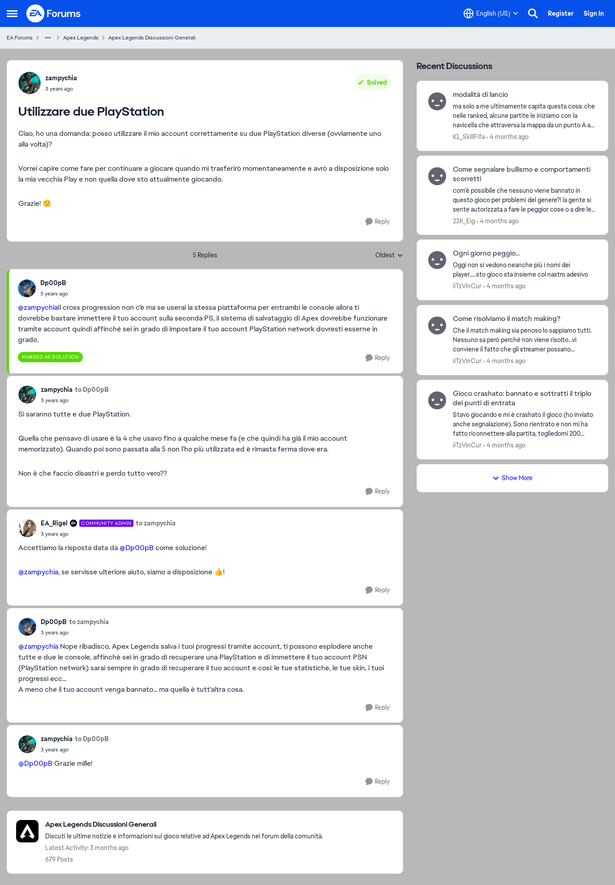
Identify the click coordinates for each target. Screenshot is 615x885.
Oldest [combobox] (389, 255)
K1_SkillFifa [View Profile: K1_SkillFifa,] (469, 137)
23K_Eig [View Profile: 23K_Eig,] (464, 221)
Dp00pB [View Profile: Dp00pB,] (53, 283)
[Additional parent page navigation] (48, 37)
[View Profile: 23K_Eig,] (437, 176)
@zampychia (38, 307)
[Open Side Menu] (12, 13)
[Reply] (377, 222)
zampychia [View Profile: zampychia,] (61, 78)
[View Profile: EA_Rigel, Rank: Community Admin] (27, 528)
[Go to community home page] (53, 13)
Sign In (594, 13)
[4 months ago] (507, 137)
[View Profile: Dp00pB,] (27, 288)
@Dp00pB (137, 547)
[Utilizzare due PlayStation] (54, 294)
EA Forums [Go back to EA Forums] (20, 37)
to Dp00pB (92, 390)
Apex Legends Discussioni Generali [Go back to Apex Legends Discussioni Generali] (152, 37)
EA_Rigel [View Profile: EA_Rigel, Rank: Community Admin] (54, 523)
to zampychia (156, 523)
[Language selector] (491, 13)
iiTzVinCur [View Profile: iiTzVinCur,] (467, 286)
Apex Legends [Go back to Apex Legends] (81, 37)
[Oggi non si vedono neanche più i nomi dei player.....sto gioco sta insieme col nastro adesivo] (525, 269)
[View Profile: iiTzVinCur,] (437, 260)
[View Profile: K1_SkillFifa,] (437, 101)
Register (561, 13)
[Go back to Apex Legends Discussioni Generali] (184, 824)
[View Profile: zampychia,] (29, 83)
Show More (512, 478)
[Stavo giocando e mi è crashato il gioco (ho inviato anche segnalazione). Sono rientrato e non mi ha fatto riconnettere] (525, 424)
